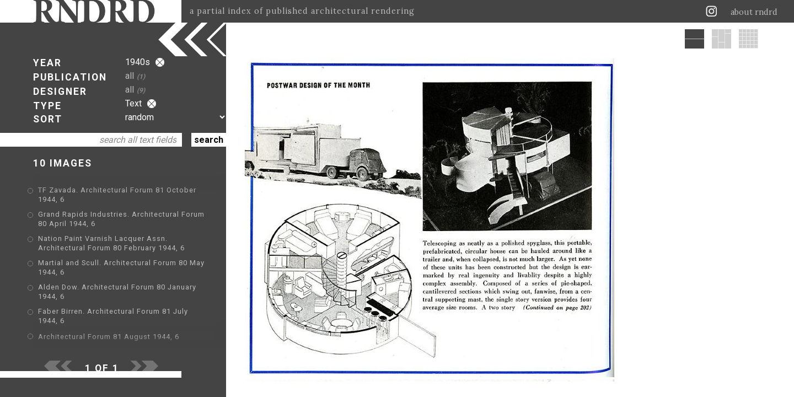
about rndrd (754, 12)
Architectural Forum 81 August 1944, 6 (108, 336)
